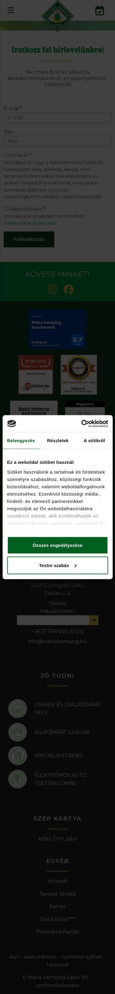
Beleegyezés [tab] (21, 440)
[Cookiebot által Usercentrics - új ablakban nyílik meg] (82, 424)
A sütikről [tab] (94, 440)
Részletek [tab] (58, 440)
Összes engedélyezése (57, 545)
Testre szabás (57, 565)
